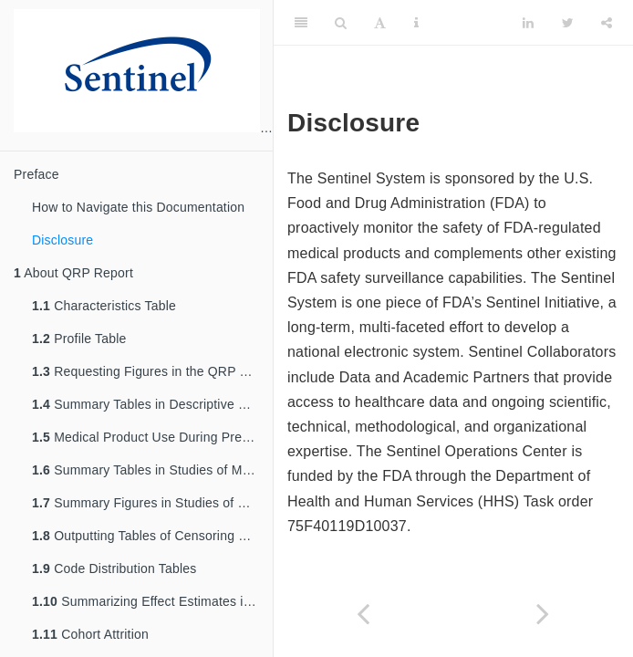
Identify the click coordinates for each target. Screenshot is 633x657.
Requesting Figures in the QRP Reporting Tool (152, 371)
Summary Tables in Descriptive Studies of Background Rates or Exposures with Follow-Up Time (152, 404)
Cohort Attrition (90, 634)
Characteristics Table (104, 305)
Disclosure (62, 240)
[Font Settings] (380, 23)
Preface (36, 174)
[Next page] (543, 613)
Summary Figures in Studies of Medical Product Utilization (152, 502)
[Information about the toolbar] (416, 23)
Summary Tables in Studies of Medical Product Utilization (152, 470)
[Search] (340, 23)
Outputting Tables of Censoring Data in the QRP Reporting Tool (152, 535)
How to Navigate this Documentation (138, 207)
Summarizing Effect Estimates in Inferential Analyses (152, 601)
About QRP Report (73, 273)
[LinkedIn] (528, 23)
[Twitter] (567, 23)
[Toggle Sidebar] (301, 23)
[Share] (606, 23)
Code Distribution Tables (114, 568)
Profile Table (79, 338)
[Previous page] (363, 613)
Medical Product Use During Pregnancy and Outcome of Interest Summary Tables (152, 437)
